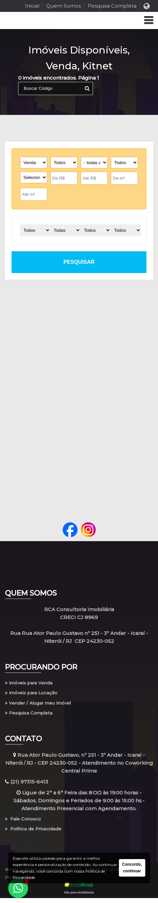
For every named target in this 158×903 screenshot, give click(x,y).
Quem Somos (63, 6)
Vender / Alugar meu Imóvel (44, 705)
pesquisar (78, 262)
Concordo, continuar (132, 867)
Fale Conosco (25, 822)
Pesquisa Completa (112, 6)
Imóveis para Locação (35, 694)
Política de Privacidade (37, 833)
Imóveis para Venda (32, 683)
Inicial (32, 6)
